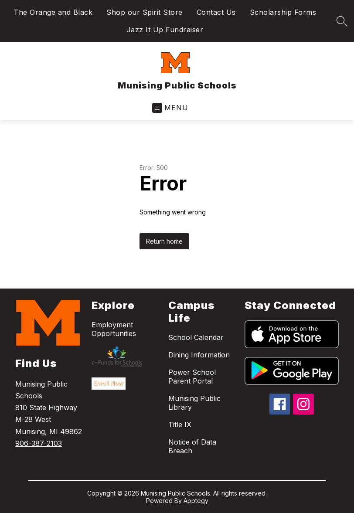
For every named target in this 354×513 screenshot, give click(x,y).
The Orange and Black (53, 12)
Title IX (179, 424)
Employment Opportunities (114, 329)
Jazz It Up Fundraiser (165, 29)
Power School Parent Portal (192, 376)
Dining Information (199, 354)
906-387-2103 (38, 443)
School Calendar (196, 337)
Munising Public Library (194, 402)
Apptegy (196, 500)
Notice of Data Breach (192, 446)
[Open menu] (170, 107)
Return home (164, 241)
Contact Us (216, 12)
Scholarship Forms (283, 12)
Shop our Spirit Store (144, 12)
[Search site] (342, 21)
